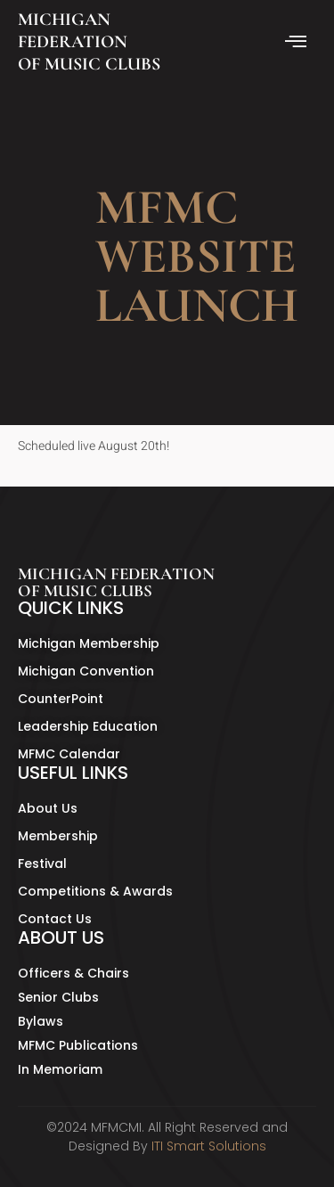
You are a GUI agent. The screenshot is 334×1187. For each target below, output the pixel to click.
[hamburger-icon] (296, 42)
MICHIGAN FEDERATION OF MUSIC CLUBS (89, 42)
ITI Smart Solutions (208, 1146)
